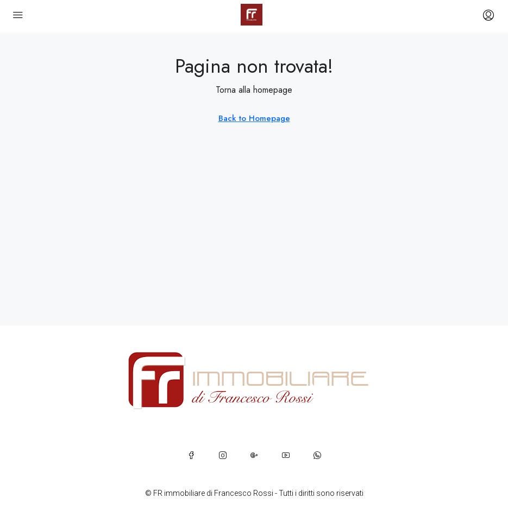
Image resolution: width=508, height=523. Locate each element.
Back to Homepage (254, 118)
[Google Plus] (254, 455)
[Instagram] (222, 455)
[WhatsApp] (317, 455)
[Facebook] (191, 455)
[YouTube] (285, 455)
